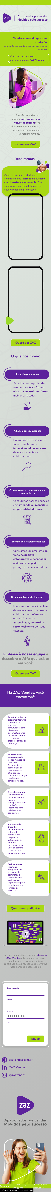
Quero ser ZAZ (25, 144)
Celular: (10, 1011)
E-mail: (9, 1023)
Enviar (35, 1039)
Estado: (9, 1000)
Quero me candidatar (25, 908)
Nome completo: (13, 988)
